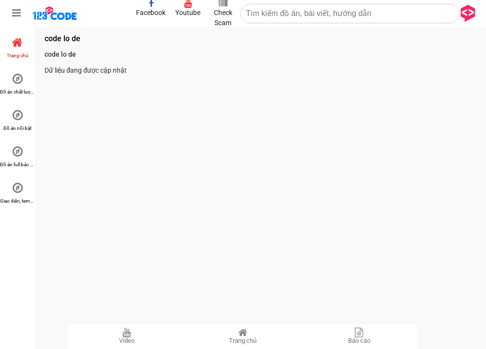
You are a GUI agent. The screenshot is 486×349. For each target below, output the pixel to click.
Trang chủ (243, 336)
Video (127, 336)
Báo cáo (359, 336)
